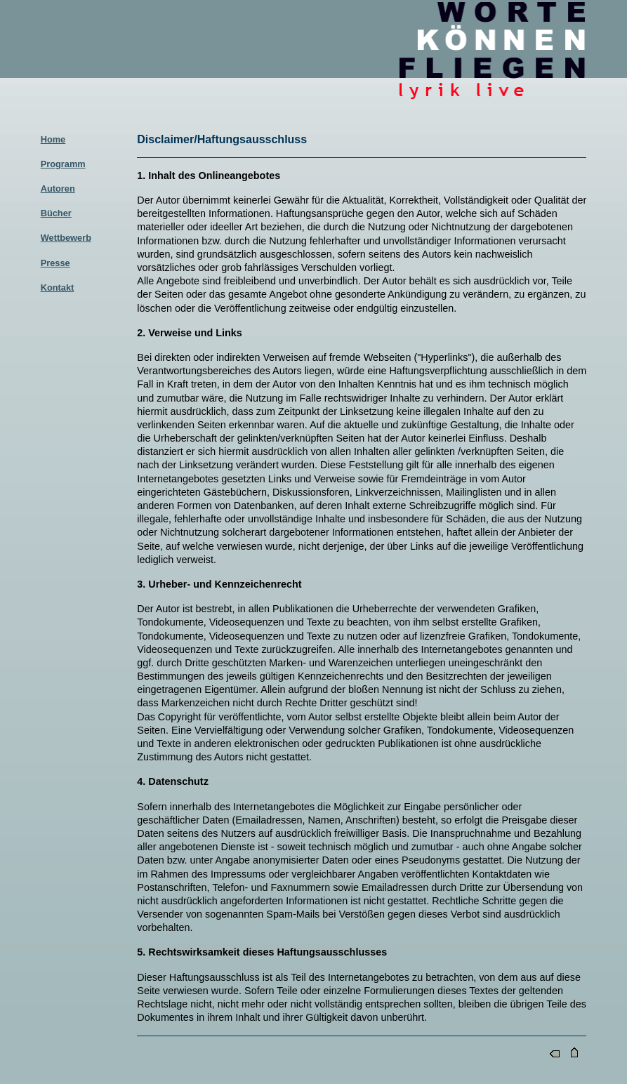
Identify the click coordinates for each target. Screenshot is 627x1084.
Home (53, 139)
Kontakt (57, 287)
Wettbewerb (66, 237)
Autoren (58, 188)
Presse (55, 263)
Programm (63, 164)
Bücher (56, 213)
